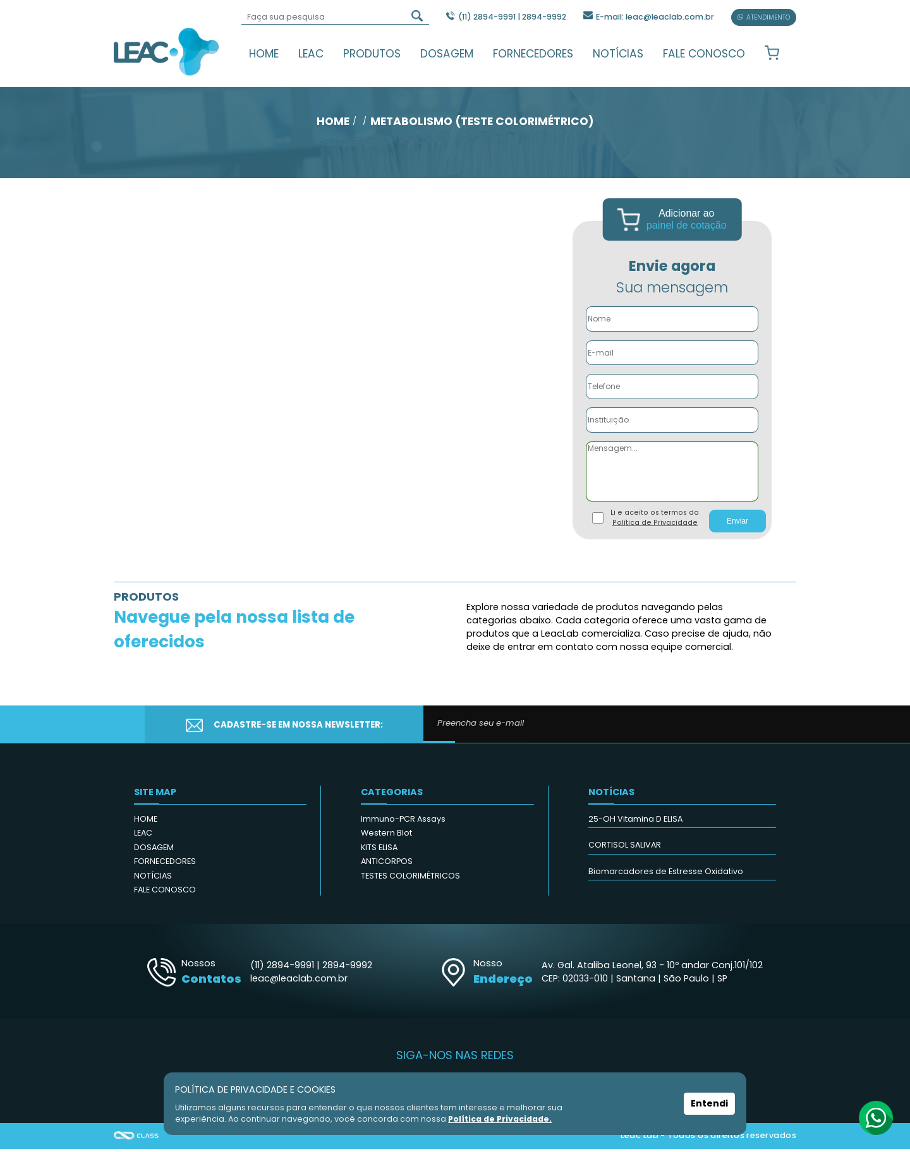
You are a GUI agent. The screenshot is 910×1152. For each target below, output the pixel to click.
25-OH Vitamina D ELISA (635, 822)
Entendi (709, 1104)
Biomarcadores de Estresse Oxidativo (665, 874)
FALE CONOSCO (704, 53)
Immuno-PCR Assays (403, 822)
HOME (264, 53)
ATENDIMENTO (763, 17)
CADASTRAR (731, 728)
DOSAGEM (446, 53)
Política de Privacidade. (500, 1118)
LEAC (311, 53)
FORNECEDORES (533, 53)
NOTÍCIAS (618, 53)
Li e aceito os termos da (654, 522)
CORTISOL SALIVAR (624, 848)
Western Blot (386, 836)
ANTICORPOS (387, 865)
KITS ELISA (379, 850)
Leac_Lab (166, 51)
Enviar (737, 524)
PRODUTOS (372, 53)
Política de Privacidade (655, 526)
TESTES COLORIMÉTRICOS (410, 878)
